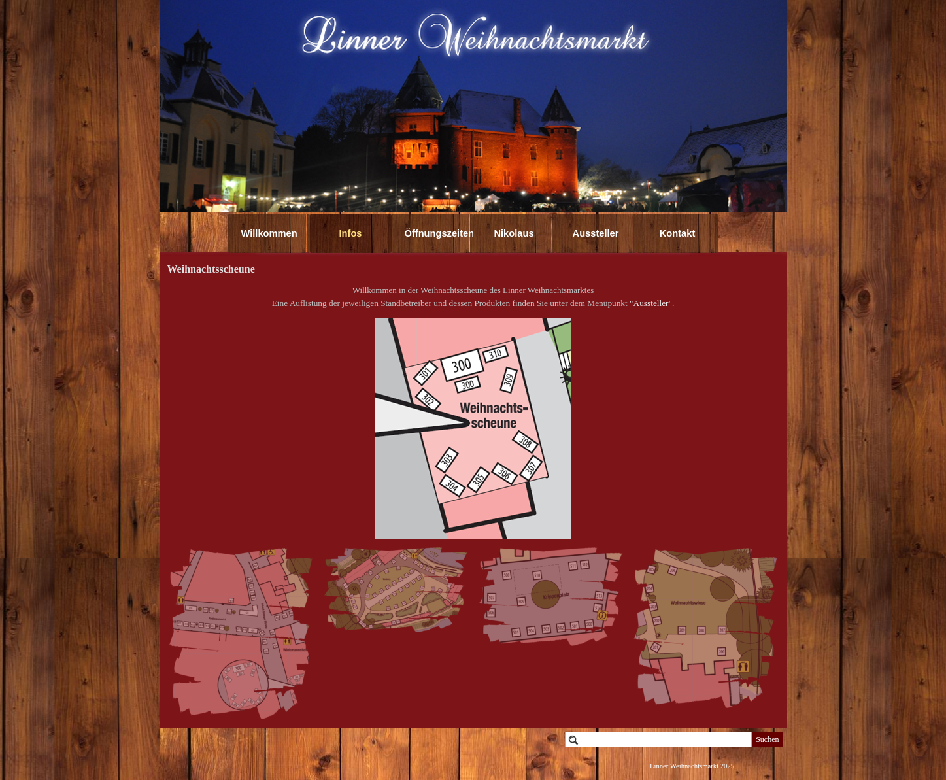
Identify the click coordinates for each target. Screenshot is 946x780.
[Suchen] (658, 740)
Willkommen (269, 233)
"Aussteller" (651, 303)
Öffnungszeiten (440, 233)
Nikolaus (513, 233)
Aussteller (596, 233)
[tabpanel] (473, 297)
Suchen (767, 739)
